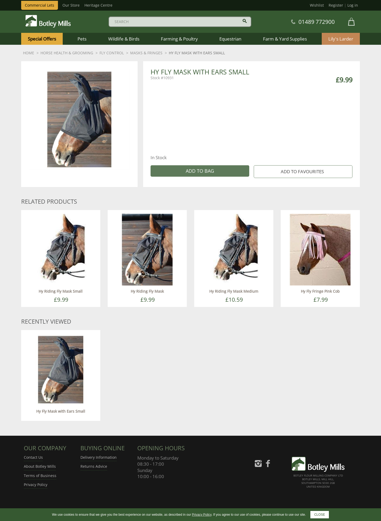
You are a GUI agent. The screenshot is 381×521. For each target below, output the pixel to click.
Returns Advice (93, 466)
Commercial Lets (39, 5)
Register (336, 5)
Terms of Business (40, 475)
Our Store (71, 5)
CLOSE (319, 514)
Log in (352, 5)
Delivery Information (98, 457)
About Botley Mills (40, 466)
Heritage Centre (98, 5)
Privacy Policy (35, 484)
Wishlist (317, 5)
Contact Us (33, 457)
